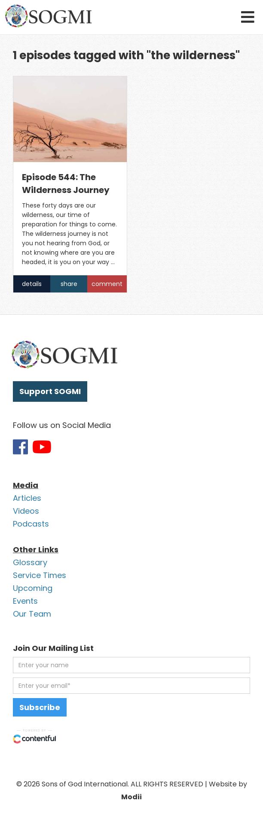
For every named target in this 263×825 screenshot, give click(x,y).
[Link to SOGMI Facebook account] (20, 446)
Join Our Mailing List (53, 648)
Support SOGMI (50, 391)
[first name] (131, 665)
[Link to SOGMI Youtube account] (42, 446)
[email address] (131, 685)
